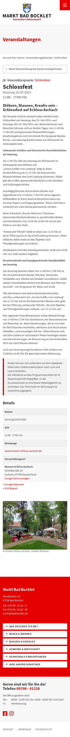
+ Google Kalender (13, 484)
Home (20, 57)
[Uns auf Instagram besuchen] (11, 714)
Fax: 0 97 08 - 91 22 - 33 (15, 609)
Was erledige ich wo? (21, 626)
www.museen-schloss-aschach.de (23, 451)
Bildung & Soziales (20, 641)
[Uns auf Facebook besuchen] (5, 714)
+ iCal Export (10, 488)
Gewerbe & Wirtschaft (22, 649)
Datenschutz (43, 729)
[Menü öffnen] (65, 5)
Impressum (24, 729)
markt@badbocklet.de (15, 613)
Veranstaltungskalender (39, 57)
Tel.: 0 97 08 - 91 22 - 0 (14, 605)
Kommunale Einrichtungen (25, 656)
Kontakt (8, 729)
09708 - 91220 (28, 688)
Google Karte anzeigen (17, 478)
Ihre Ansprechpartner (23, 664)
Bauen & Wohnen (18, 634)
